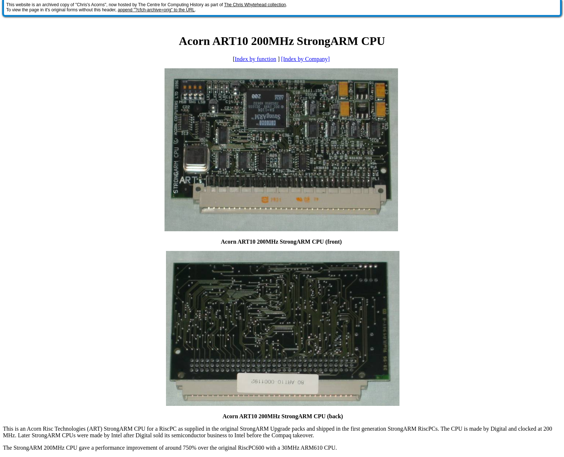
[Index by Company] (305, 59)
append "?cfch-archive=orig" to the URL (156, 9)
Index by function (255, 59)
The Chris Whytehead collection (255, 4)
